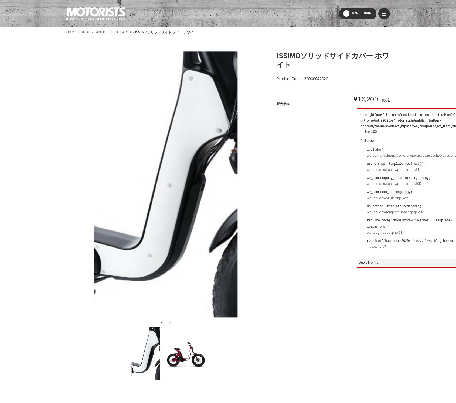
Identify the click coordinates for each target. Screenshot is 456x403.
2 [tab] (170, 323)
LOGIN (367, 13)
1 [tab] (162, 323)
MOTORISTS (95, 13)
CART (351, 13)
